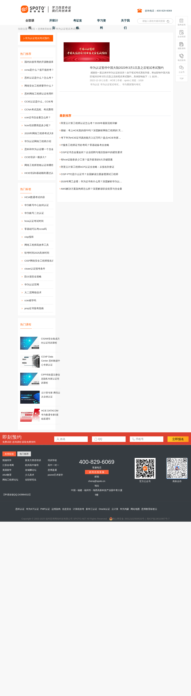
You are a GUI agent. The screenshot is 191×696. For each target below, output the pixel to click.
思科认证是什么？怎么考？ (39, 77)
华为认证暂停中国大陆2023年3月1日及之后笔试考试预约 (127, 67)
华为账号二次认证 (34, 213)
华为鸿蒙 (124, 509)
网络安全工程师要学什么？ (39, 85)
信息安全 (66, 509)
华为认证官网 (31, 284)
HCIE (112, 80)
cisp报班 (29, 236)
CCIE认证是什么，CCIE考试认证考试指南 (42, 101)
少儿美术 (29, 475)
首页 (33, 29)
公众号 (182, 69)
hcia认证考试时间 (34, 221)
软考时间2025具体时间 (36, 252)
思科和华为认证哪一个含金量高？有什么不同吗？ (42, 149)
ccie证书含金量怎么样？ (37, 117)
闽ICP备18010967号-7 (158, 518)
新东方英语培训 (33, 460)
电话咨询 (181, 57)
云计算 (115, 509)
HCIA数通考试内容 (34, 197)
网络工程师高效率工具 (36, 244)
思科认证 (19, 509)
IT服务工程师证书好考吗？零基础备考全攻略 (85, 145)
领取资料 (181, 46)
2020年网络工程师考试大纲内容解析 (42, 133)
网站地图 (135, 509)
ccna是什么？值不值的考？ (39, 69)
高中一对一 (53, 465)
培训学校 (52, 460)
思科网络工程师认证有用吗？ (40, 93)
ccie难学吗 (30, 300)
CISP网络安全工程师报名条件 (40, 260)
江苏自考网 (8, 465)
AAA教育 (6, 475)
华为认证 (94, 84)
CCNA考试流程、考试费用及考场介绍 (42, 109)
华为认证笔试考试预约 (37, 38)
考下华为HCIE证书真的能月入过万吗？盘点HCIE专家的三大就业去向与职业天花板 (105, 137)
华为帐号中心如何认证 (36, 205)
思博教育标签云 (46, 29)
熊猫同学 (6, 460)
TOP (182, 78)
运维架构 (56, 509)
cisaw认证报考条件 (34, 268)
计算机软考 (78, 509)
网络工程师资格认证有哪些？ (40, 165)
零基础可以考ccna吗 (35, 229)
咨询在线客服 (97, 472)
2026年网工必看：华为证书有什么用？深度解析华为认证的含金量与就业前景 (102, 181)
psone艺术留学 (55, 475)
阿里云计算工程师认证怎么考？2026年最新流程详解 (89, 123)
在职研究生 (30, 479)
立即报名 (178, 439)
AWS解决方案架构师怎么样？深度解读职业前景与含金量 (91, 188)
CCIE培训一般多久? (35, 157)
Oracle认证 (104, 509)
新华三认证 (91, 509)
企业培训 (181, 34)
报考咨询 (181, 22)
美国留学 (6, 470)
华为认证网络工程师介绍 (37, 141)
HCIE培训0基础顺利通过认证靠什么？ (42, 173)
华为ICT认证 (32, 509)
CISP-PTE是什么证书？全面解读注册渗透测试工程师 (89, 174)
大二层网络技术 (32, 292)
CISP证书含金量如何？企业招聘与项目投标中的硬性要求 (91, 152)
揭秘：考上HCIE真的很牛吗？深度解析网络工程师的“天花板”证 (95, 130)
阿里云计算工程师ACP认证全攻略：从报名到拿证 (87, 166)
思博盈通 (52, 470)
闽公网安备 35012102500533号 (126, 518)
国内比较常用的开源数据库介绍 (41, 61)
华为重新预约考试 (131, 84)
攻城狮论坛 (30, 470)
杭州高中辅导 (32, 465)
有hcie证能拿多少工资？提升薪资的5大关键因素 (87, 159)
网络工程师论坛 (10, 479)
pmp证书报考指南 (34, 308)
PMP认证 (45, 509)
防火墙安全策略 (32, 276)
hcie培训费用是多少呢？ (37, 125)
